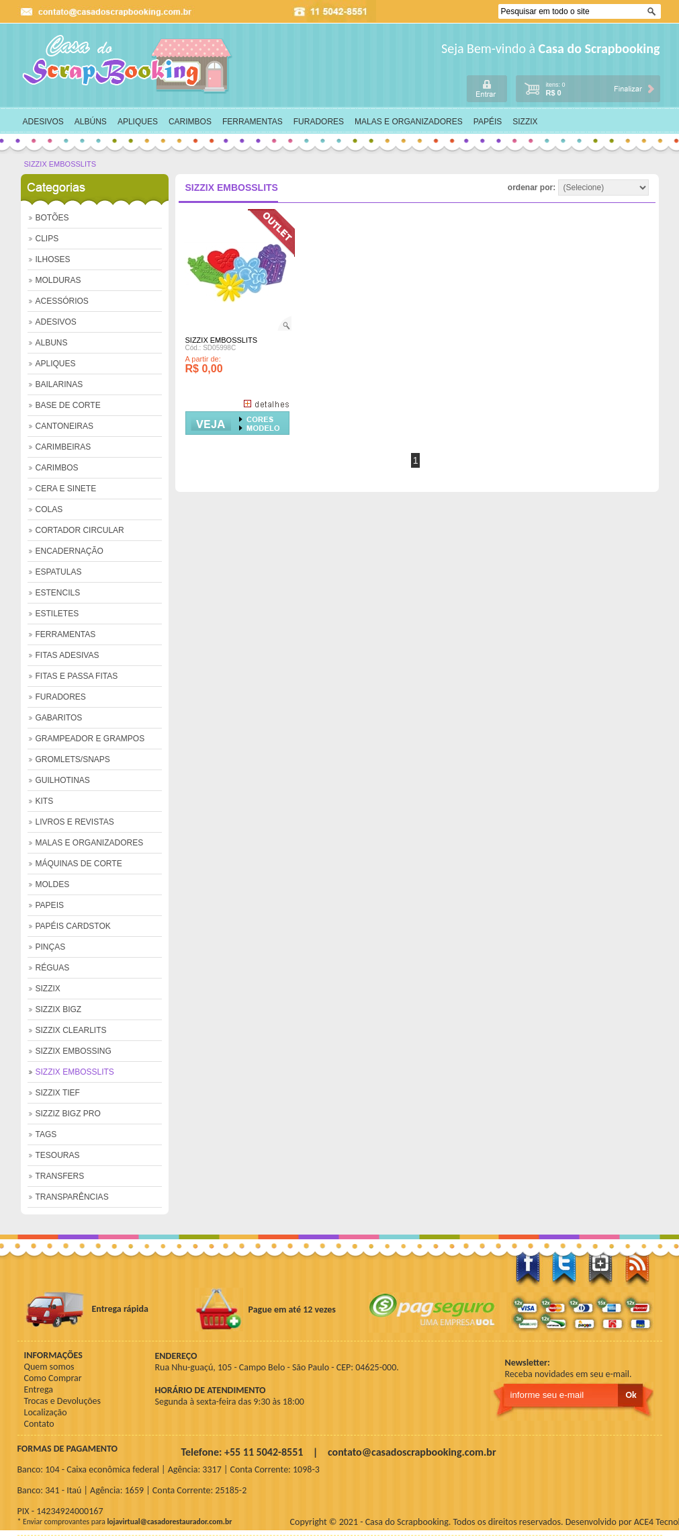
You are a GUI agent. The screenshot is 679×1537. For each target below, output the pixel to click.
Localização (45, 1412)
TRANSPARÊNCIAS (72, 1197)
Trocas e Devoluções (62, 1401)
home (128, 64)
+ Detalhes (265, 403)
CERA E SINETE (66, 488)
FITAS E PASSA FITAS (77, 676)
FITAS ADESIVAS (67, 655)
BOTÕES (52, 217)
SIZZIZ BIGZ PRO (68, 1113)
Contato (39, 1423)
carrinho (587, 87)
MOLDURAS (58, 280)
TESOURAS (58, 1155)
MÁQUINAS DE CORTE (79, 863)
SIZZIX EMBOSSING (73, 1051)
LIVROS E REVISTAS (75, 822)
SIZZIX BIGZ (59, 1009)
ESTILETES (57, 613)
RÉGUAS (53, 967)
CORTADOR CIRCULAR (80, 530)
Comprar (237, 423)
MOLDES (53, 884)
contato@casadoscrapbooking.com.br (412, 1452)
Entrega (38, 1389)
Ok (653, 11)
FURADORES (318, 121)
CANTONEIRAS (64, 426)
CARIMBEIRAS (63, 447)
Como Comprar (53, 1378)
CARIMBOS (190, 121)
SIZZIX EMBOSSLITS (60, 164)
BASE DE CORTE (68, 405)
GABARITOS (59, 717)
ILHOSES (53, 259)
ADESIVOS (43, 121)
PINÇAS (51, 947)
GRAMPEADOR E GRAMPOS (90, 738)
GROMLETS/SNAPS (73, 759)
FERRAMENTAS (252, 121)
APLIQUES (138, 121)
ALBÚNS (91, 121)
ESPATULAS (59, 572)
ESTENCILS (58, 592)
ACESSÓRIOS (62, 301)
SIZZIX (524, 121)
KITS (45, 801)
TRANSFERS (60, 1176)
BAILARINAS (59, 384)
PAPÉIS (487, 121)
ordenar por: (578, 187)
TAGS (46, 1134)
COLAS (49, 509)
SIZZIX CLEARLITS (71, 1030)
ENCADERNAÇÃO (69, 551)
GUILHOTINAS (63, 780)
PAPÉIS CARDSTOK (73, 926)
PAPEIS (50, 905)
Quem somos (49, 1366)
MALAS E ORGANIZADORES (409, 121)
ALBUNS (52, 342)
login (486, 88)
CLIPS (47, 238)
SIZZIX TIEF (58, 1092)
